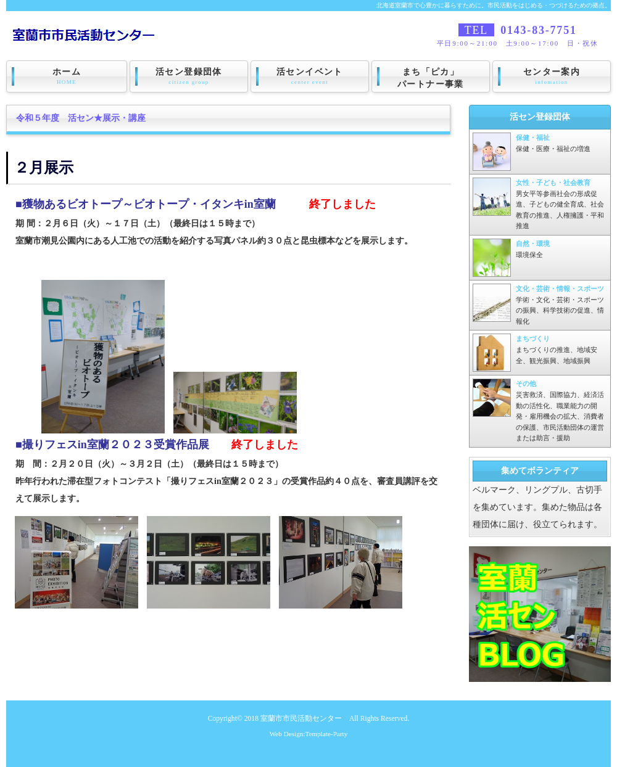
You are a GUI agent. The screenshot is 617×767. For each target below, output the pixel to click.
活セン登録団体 (188, 76)
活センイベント (309, 76)
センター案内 (551, 76)
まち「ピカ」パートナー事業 (430, 78)
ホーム (66, 76)
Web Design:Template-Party (309, 733)
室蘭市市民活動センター (301, 719)
